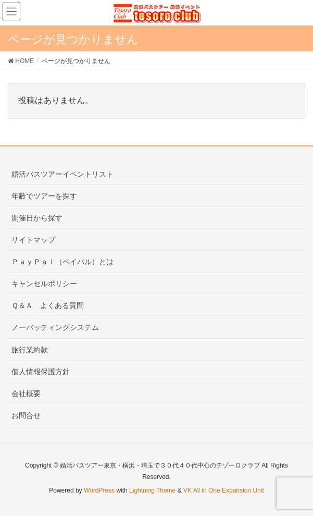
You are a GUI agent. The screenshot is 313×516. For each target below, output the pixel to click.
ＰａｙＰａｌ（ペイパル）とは (62, 261)
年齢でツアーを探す (44, 196)
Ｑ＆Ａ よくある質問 (47, 305)
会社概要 (26, 393)
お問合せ (26, 415)
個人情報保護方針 (40, 371)
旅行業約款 (29, 350)
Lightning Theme (152, 490)
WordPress (99, 490)
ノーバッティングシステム (55, 327)
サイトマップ (33, 240)
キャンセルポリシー (44, 283)
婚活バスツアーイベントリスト (62, 174)
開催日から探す (36, 218)
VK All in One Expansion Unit (223, 490)
